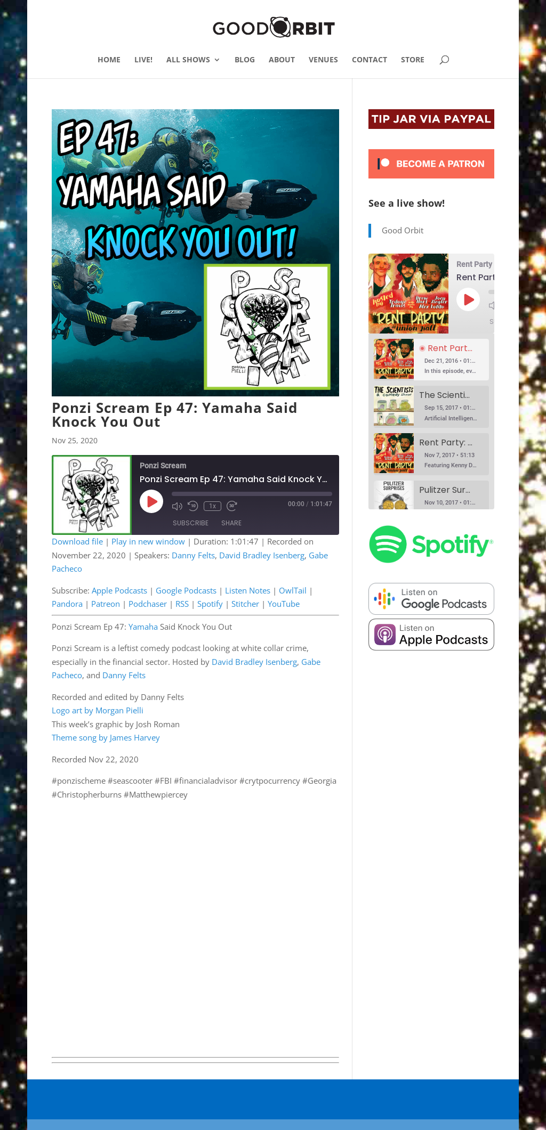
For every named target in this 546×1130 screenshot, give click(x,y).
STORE (412, 60)
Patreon (105, 603)
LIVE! (143, 60)
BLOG (245, 60)
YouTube (284, 603)
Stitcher (245, 603)
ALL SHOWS (188, 60)
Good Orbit (402, 230)
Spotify (210, 603)
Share (231, 522)
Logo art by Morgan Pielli (97, 710)
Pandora (67, 603)
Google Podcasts (186, 590)
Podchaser (148, 603)
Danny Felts (193, 555)
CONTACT (369, 60)
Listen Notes (247, 590)
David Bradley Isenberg (261, 555)
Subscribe (190, 522)
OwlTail (293, 590)
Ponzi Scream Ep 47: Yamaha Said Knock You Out (175, 414)
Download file (77, 541)
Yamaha (143, 626)
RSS (182, 603)
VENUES (323, 60)
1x (212, 506)
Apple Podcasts (119, 590)
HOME (109, 60)
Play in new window (148, 541)
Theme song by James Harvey (106, 737)
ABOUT (282, 60)
